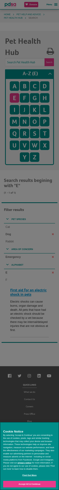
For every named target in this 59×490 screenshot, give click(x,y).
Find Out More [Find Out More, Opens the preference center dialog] (29, 475)
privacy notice (24, 463)
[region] (29, 456)
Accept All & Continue (29, 484)
